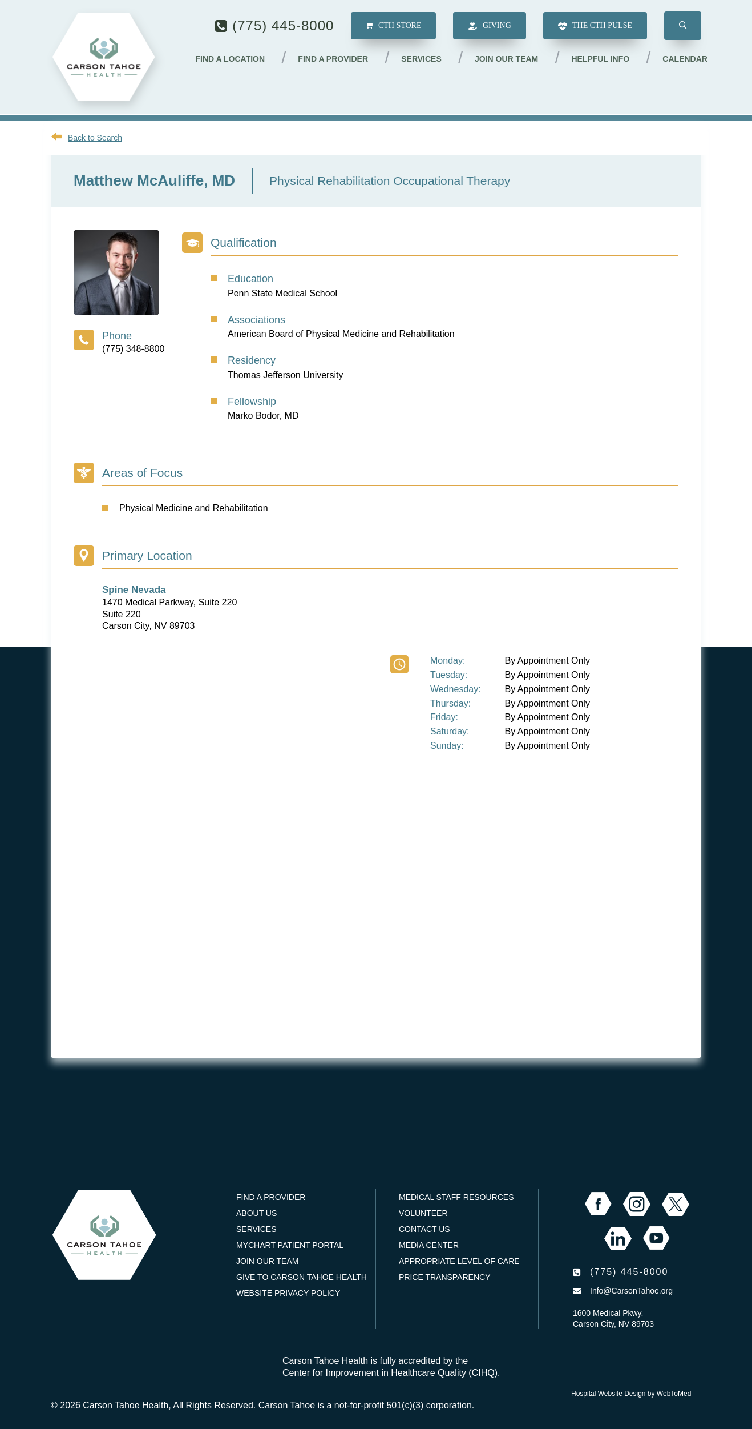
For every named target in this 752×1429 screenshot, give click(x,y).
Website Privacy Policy (288, 1293)
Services (422, 58)
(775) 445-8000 (283, 25)
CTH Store (393, 26)
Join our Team (507, 58)
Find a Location (231, 58)
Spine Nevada (134, 589)
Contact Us (424, 1229)
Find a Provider (334, 58)
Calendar (684, 58)
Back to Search (95, 137)
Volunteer (423, 1213)
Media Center (429, 1245)
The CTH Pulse (595, 26)
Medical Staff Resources (456, 1197)
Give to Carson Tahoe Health (301, 1277)
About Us (256, 1213)
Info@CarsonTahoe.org (631, 1290)
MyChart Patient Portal (289, 1245)
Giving (489, 26)
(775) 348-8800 (133, 349)
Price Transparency (445, 1277)
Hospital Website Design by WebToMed (631, 1394)
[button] (682, 26)
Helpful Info (601, 58)
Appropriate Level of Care (459, 1261)
